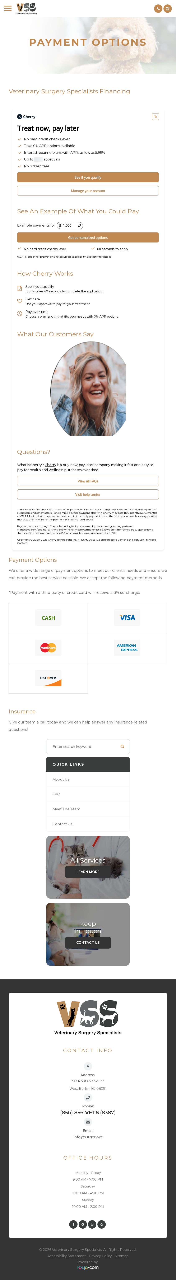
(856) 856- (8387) (88, 1112)
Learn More (88, 872)
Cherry (50, 465)
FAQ (56, 794)
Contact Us (62, 824)
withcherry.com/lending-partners (37, 529)
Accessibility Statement (66, 1256)
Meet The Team (66, 809)
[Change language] (155, 116)
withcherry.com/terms (77, 529)
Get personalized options (88, 237)
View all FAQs (88, 481)
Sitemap (122, 1256)
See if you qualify (88, 177)
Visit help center (88, 494)
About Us (61, 779)
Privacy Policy (100, 1256)
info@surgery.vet (88, 1137)
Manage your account (88, 191)
